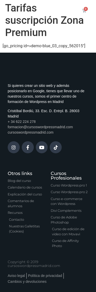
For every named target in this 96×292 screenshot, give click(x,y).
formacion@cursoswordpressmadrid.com (40, 127)
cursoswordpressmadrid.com (31, 132)
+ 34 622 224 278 (22, 122)
